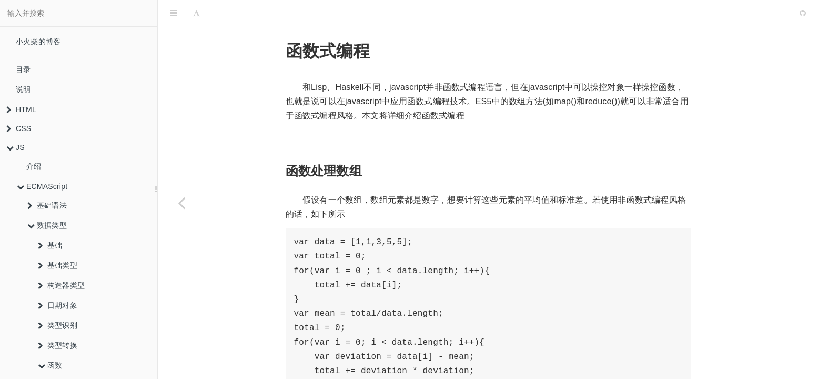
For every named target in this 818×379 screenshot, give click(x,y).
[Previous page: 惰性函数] (181, 202)
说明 (23, 89)
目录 (23, 69)
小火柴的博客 (38, 41)
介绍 (33, 166)
